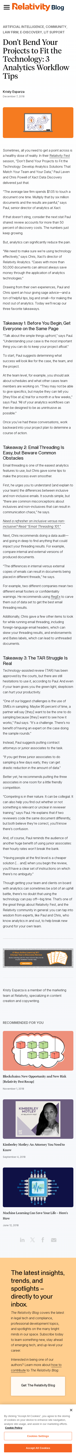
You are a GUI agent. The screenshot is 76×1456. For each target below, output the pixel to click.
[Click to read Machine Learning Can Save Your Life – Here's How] (38, 1187)
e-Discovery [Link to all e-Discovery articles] (31, 32)
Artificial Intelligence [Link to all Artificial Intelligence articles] (23, 27)
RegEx (55, 597)
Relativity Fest (59, 156)
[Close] (71, 1410)
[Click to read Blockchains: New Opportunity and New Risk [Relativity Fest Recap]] (38, 1051)
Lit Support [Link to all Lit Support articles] (54, 32)
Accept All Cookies (38, 1448)
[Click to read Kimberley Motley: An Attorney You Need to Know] (38, 1119)
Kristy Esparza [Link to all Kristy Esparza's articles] (14, 92)
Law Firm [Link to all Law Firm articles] (10, 32)
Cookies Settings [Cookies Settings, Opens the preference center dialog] (38, 1436)
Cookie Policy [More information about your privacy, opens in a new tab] (13, 1427)
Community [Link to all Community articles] (56, 27)
